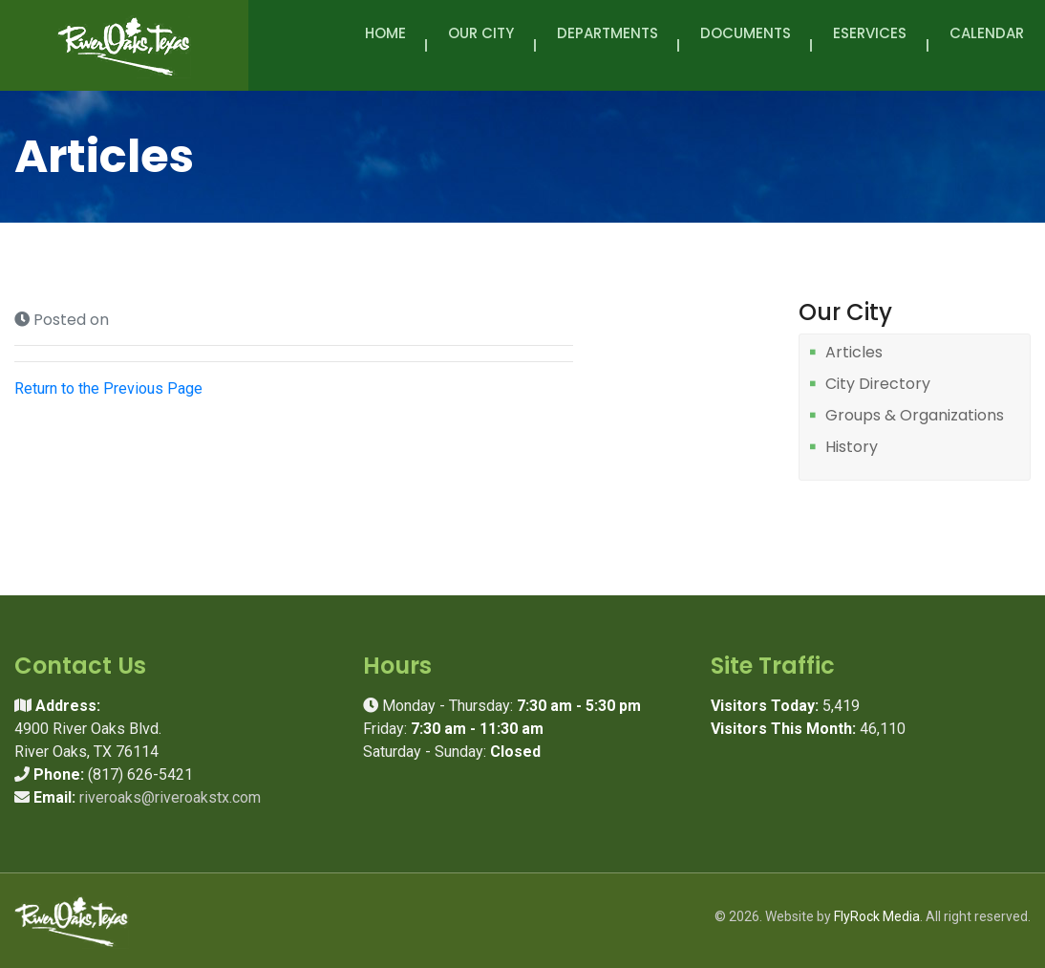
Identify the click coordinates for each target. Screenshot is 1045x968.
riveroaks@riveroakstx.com (170, 797)
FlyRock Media (877, 916)
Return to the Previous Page (108, 388)
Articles (854, 353)
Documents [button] (745, 44)
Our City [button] (481, 44)
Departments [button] (607, 44)
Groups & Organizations (914, 416)
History (851, 448)
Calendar (986, 33)
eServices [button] (869, 44)
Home (385, 33)
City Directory (877, 385)
